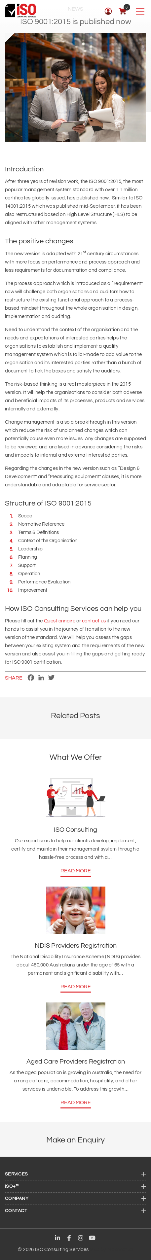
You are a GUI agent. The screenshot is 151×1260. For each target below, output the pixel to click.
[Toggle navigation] (139, 11)
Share (13, 678)
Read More (75, 870)
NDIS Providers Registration (76, 945)
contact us (94, 620)
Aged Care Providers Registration (75, 1061)
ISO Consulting (75, 829)
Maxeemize (120, 1249)
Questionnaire (59, 620)
